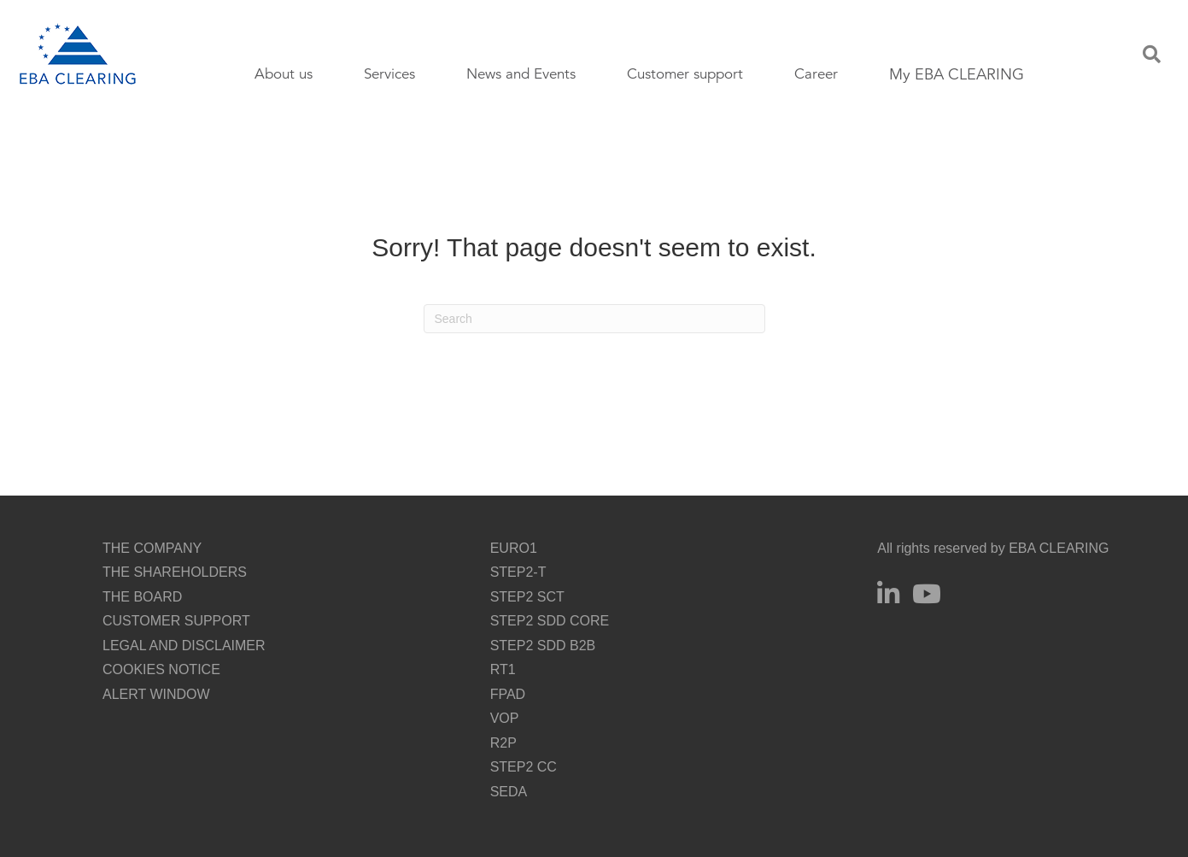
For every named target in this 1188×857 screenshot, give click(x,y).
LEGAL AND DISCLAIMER (184, 645)
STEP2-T (518, 572)
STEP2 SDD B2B (543, 645)
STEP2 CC (523, 767)
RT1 (503, 669)
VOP (504, 718)
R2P (503, 743)
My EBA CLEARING (956, 74)
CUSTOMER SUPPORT (176, 620)
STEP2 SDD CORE (550, 620)
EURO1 (513, 548)
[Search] (594, 318)
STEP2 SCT (527, 597)
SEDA (509, 791)
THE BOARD (142, 597)
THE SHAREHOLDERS (174, 572)
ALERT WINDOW (156, 694)
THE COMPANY (152, 548)
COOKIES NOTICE (161, 669)
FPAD (507, 694)
